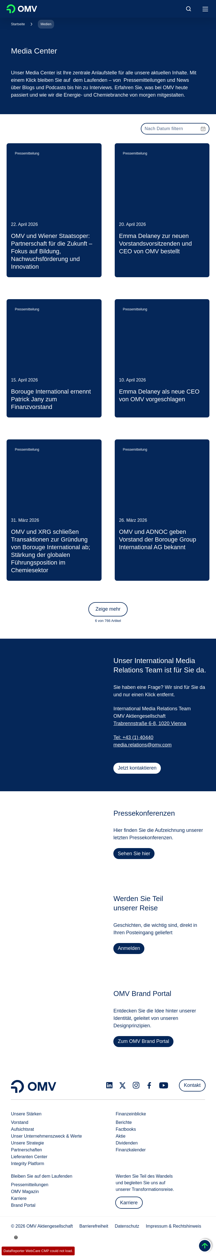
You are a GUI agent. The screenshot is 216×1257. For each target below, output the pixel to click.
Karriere (19, 1198)
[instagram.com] (136, 1085)
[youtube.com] (164, 1085)
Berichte (124, 1122)
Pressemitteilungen (29, 1184)
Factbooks (126, 1129)
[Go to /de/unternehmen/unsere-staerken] (16, 1237)
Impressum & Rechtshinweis (173, 1226)
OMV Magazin (25, 1191)
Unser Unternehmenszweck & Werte (46, 1136)
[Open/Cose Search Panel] (188, 8)
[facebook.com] (149, 1085)
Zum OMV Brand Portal (144, 1044)
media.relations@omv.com (142, 745)
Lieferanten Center (29, 1156)
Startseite (18, 24)
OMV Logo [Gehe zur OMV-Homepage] (22, 8)
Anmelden (129, 951)
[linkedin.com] (109, 1085)
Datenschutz (127, 1226)
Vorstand (19, 1122)
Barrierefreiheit (93, 1226)
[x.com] (122, 1085)
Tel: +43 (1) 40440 (133, 737)
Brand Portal (23, 1205)
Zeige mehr (108, 609)
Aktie (121, 1136)
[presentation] (175, 129)
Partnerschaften (26, 1149)
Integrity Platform (27, 1163)
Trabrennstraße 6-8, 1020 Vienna (149, 723)
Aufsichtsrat (22, 1129)
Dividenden (127, 1143)
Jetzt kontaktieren (137, 768)
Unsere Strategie (27, 1143)
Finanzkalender (131, 1149)
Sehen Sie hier (134, 856)
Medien (46, 24)
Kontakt (192, 1085)
